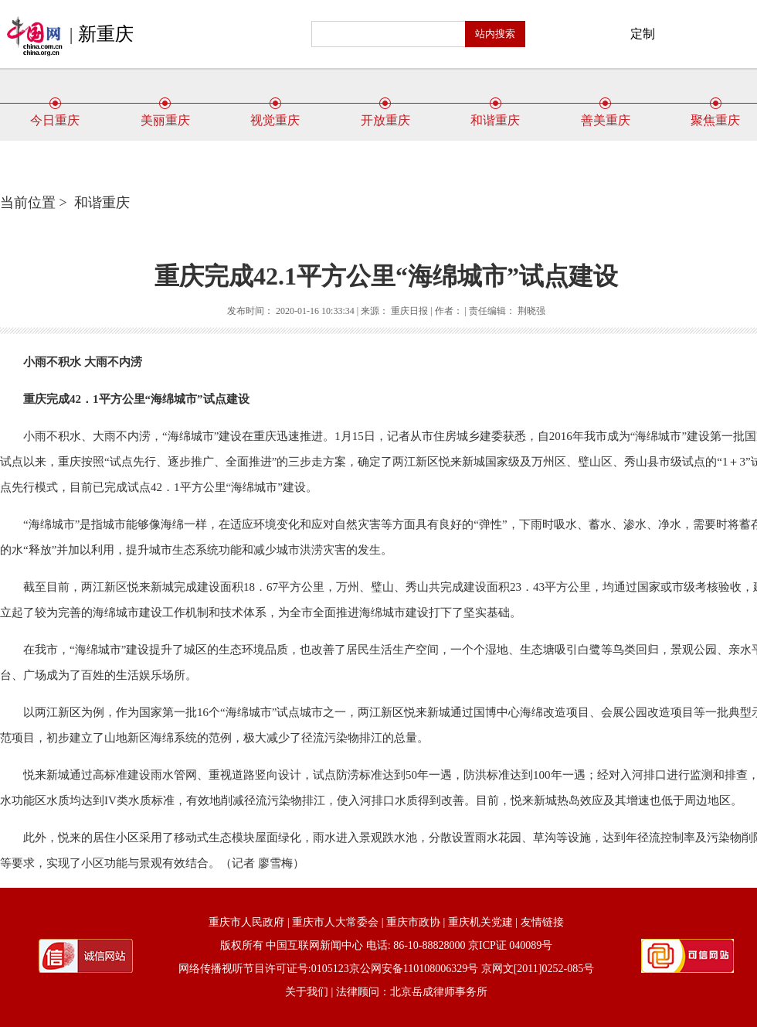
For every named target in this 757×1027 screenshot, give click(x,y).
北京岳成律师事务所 (438, 992)
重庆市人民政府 (246, 922)
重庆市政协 (413, 922)
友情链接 (542, 922)
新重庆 (106, 34)
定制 (642, 33)
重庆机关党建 (480, 922)
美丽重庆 (165, 114)
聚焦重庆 (715, 114)
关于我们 (306, 992)
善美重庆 (605, 114)
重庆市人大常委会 (335, 922)
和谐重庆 (495, 114)
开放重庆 (385, 114)
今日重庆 (55, 114)
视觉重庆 (275, 114)
